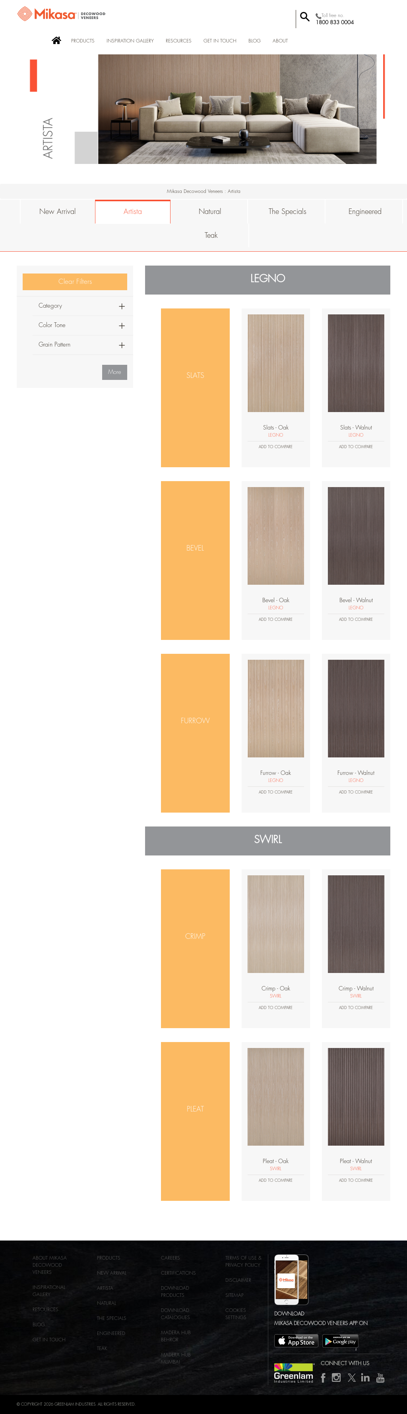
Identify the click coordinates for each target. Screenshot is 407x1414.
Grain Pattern (54, 345)
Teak (211, 235)
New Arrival (57, 211)
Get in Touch (220, 41)
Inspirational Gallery (49, 1291)
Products (83, 41)
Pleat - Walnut (356, 1161)
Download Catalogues (175, 1314)
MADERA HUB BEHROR (176, 1336)
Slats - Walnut (356, 427)
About (280, 41)
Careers (170, 1258)
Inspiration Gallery (130, 41)
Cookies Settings (235, 1314)
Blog (39, 1324)
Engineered (365, 211)
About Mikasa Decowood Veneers (50, 1265)
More (114, 372)
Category (50, 306)
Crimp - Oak (276, 988)
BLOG (254, 41)
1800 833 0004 (335, 22)
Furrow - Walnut (355, 773)
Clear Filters (75, 281)
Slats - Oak (276, 427)
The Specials (287, 211)
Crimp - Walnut (356, 988)
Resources (179, 41)
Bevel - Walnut (356, 600)
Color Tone (52, 325)
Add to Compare (276, 447)
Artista (133, 211)
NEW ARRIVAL (111, 1273)
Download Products (175, 1292)
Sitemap (234, 1295)
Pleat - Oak (276, 1161)
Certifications (178, 1273)
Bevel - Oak (275, 600)
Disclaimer (238, 1280)
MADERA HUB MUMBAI (176, 1358)
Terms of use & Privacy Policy (243, 1262)
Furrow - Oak (275, 773)
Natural (210, 211)
